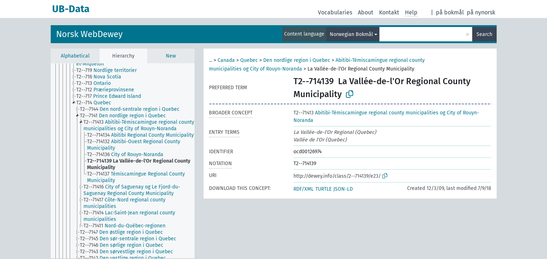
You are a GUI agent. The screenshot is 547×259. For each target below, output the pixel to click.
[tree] (123, 160)
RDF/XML (303, 189)
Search (484, 34)
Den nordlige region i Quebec (296, 60)
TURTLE (323, 189)
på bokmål (450, 12)
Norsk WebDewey (89, 34)
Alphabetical (75, 56)
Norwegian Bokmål (351, 34)
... (210, 60)
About (365, 12)
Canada (226, 60)
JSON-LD (343, 189)
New (171, 56)
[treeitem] (109, 70)
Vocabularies (335, 12)
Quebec (249, 60)
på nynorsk (481, 12)
